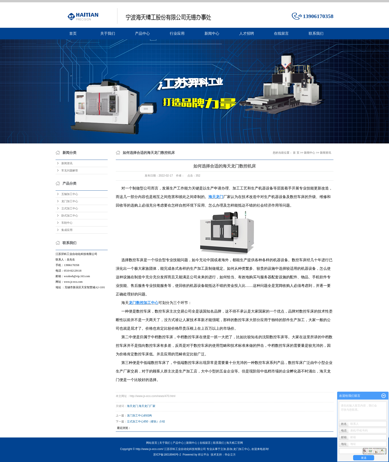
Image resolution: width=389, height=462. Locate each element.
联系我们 (316, 33)
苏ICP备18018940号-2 (167, 454)
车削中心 (66, 222)
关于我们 (107, 33)
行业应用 (177, 33)
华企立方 (230, 454)
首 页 (296, 152)
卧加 (229, 449)
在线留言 (281, 33)
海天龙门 (132, 406)
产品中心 (142, 33)
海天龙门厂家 (147, 406)
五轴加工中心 (69, 194)
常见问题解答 (69, 170)
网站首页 (151, 442)
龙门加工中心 (69, 201)
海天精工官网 (234, 442)
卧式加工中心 (69, 215)
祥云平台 (203, 454)
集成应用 (66, 230)
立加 (223, 449)
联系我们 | (219, 442)
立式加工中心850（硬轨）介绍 (146, 421)
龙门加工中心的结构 (139, 415)
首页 (73, 33)
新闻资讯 (66, 163)
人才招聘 (246, 33)
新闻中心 (211, 33)
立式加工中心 (69, 208)
